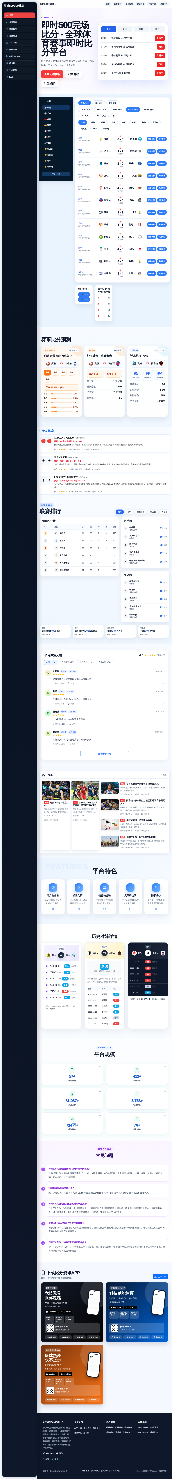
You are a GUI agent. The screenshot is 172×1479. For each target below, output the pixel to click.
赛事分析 (162, 163)
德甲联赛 (110, 1427)
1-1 (63, 372)
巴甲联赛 (119, 1427)
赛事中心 (163, 4)
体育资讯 (117, 4)
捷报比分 (154, 1432)
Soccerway (143, 1427)
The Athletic (143, 1432)
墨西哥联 (140, 512)
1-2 (47, 379)
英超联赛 (110, 1432)
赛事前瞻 (112, 103)
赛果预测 (129, 4)
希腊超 (164, 512)
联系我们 (116, 1470)
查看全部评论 (104, 754)
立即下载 (160, 1277)
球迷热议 (140, 4)
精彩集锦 (162, 151)
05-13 (101, 116)
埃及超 (153, 512)
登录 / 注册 (56, 174)
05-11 (149, 109)
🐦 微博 (55, 1459)
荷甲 (129, 512)
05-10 (133, 109)
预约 (161, 47)
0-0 (71, 372)
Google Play (66, 1312)
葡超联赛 (128, 1427)
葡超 (120, 512)
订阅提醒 (49, 83)
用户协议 (96, 1470)
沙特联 (118, 1432)
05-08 (101, 109)
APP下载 (152, 4)
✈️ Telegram (47, 1453)
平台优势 (87, 1428)
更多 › (164, 775)
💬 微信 (59, 1453)
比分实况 (98, 103)
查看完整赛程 (52, 74)
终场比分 (84, 103)
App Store (51, 1312)
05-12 (85, 116)
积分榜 (86, 1433)
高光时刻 (162, 139)
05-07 (85, 109)
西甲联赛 (126, 1432)
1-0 (55, 372)
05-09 (117, 109)
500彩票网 (153, 1427)
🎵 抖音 (45, 1459)
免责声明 (106, 1470)
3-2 (47, 372)
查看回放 (151, 139)
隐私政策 (85, 1470)
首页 (108, 4)
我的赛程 (73, 74)
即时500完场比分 (14, 5)
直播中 (160, 38)
